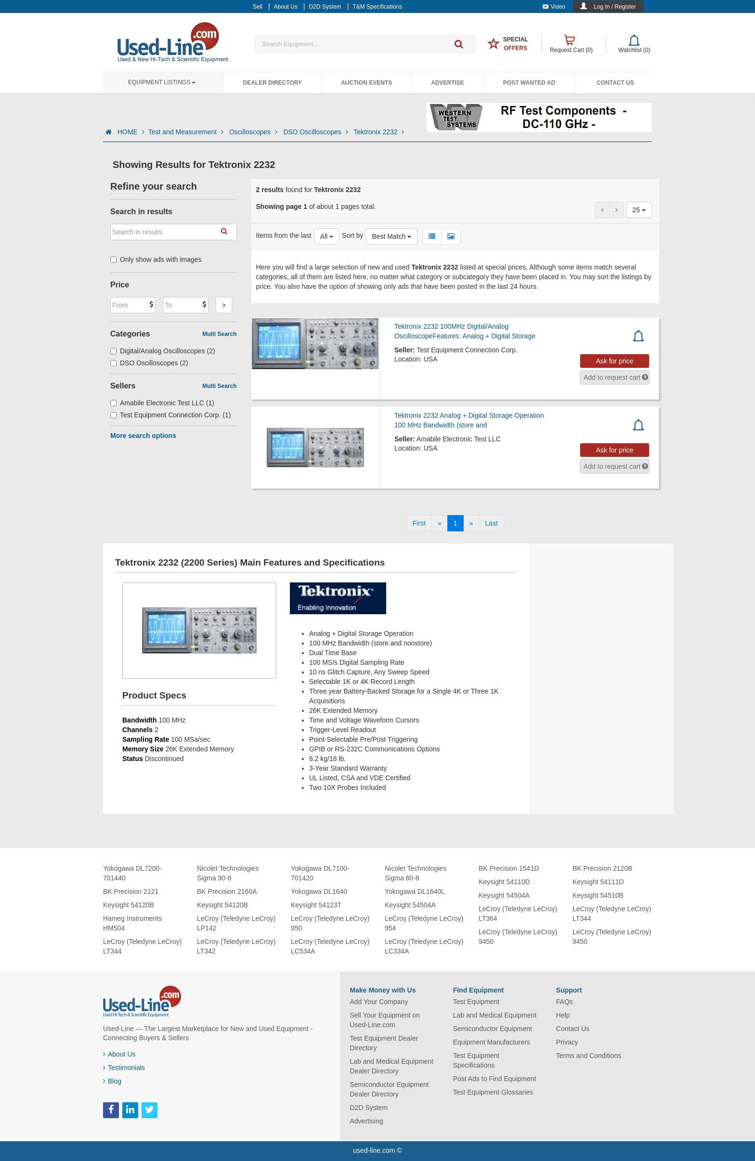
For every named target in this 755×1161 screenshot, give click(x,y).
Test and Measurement (186, 132)
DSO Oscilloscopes (316, 132)
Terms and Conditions (588, 1055)
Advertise (447, 82)
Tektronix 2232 (379, 132)
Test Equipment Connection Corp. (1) (170, 415)
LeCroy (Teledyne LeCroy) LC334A (424, 946)
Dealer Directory (272, 82)
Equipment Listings (161, 82)
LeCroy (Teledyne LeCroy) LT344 (142, 946)
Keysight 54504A (410, 905)
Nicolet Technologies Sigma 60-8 (415, 873)
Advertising (366, 1121)
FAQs (564, 1002)
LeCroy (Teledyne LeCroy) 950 (330, 923)
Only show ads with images (156, 259)
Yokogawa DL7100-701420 (320, 873)
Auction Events (366, 82)
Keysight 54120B (128, 905)
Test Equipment (476, 1002)
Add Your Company (379, 1002)
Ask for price (615, 361)
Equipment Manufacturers (491, 1042)
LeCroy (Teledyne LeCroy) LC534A (330, 946)
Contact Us (615, 82)
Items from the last (284, 235)
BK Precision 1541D (509, 868)
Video (554, 6)
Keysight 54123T (316, 905)
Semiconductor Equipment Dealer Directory (389, 1089)
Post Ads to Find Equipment (494, 1079)
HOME (130, 132)
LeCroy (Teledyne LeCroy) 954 (424, 923)
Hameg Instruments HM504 (132, 923)
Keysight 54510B (598, 895)
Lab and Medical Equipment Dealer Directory (392, 1066)
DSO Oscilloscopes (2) (149, 363)
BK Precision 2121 (130, 891)
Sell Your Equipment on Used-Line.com (385, 1020)
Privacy (567, 1042)
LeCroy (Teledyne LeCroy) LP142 (236, 923)
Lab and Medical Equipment (495, 1015)
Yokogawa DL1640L (415, 891)
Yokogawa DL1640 (319, 891)
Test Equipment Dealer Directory (384, 1043)
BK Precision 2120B (603, 868)
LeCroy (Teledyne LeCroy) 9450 (518, 936)
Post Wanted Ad (529, 82)
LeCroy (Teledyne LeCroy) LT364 (518, 913)
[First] (419, 523)
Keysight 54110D (504, 882)
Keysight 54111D (598, 882)
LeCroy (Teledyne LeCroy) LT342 (236, 946)
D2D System (369, 1107)
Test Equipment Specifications (476, 1060)
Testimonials (124, 1067)
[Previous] (439, 523)
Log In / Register (615, 6)
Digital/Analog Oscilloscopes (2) (162, 351)
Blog (112, 1081)
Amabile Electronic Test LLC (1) (162, 403)
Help (563, 1015)
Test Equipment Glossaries (493, 1092)
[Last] (491, 523)
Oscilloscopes (254, 132)
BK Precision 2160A (227, 891)
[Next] (471, 523)
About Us (119, 1054)
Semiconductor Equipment (492, 1028)
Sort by (352, 235)
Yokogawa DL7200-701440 (132, 873)
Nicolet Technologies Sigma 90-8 (228, 873)
